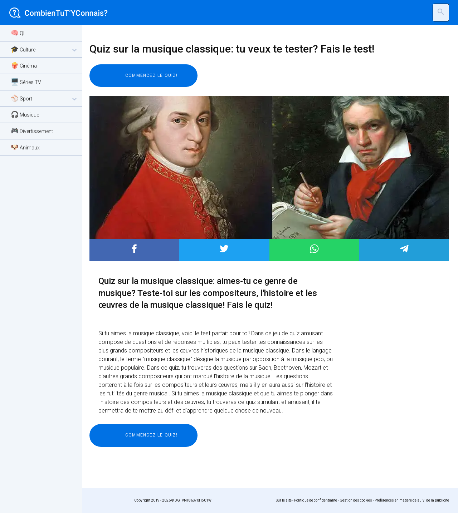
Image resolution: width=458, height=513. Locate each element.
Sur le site (284, 500)
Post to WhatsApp (314, 248)
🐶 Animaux (25, 147)
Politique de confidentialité (315, 500)
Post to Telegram (404, 248)
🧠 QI (17, 32)
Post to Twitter (224, 248)
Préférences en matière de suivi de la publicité (412, 500)
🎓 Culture (45, 49)
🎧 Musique (25, 114)
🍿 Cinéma (24, 65)
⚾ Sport (45, 98)
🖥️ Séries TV (26, 81)
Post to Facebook (134, 248)
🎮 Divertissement (32, 130)
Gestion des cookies (356, 500)
